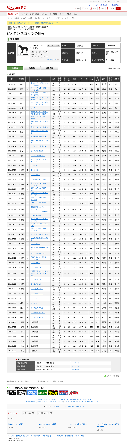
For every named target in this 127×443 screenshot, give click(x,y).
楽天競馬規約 (35, 436)
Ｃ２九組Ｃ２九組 (38, 308)
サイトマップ (93, 5)
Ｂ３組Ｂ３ (35, 165)
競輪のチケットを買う (15, 424)
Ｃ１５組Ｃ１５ (37, 284)
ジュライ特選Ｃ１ (38, 156)
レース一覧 (75, 363)
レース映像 (87, 399)
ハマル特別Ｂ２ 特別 (38, 179)
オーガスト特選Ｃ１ (38, 151)
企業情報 (11, 436)
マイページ (24, 14)
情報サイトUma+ (72, 14)
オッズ (23, 18)
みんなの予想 (34, 14)
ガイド (62, 14)
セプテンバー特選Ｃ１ (39, 146)
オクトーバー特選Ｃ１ (39, 137)
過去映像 (45, 211)
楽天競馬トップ (13, 14)
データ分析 (56, 18)
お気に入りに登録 (53, 45)
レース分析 (46, 18)
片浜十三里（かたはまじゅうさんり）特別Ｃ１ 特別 (39, 273)
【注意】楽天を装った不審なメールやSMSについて (83, 401)
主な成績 (49, 68)
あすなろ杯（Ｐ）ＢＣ (39, 253)
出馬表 (17, 18)
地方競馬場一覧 (75, 399)
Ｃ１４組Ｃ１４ (37, 279)
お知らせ (44, 14)
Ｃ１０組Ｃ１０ (37, 268)
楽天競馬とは (116, 5)
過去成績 (32, 68)
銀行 (109, 1)
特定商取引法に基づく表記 (74, 436)
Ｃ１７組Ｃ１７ (37, 294)
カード (104, 1)
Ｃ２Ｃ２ (34, 298)
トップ (10, 18)
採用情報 (60, 436)
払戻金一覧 (80, 406)
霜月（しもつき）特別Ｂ (40, 127)
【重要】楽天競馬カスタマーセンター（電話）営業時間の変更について (33, 23)
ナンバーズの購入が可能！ (77, 424)
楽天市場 (116, 1)
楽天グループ (93, 1)
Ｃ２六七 (34, 108)
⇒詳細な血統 (52, 60)
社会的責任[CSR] (48, 436)
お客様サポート (105, 5)
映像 (73, 18)
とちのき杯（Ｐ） (38, 215)
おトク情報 (53, 14)
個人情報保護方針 (22, 436)
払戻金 (30, 18)
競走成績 (37, 18)
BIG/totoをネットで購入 (47, 424)
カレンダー (65, 18)
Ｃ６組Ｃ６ (35, 263)
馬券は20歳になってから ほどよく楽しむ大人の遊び (44, 401)
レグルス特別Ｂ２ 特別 (39, 234)
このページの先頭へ (113, 376)
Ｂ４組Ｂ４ (35, 244)
